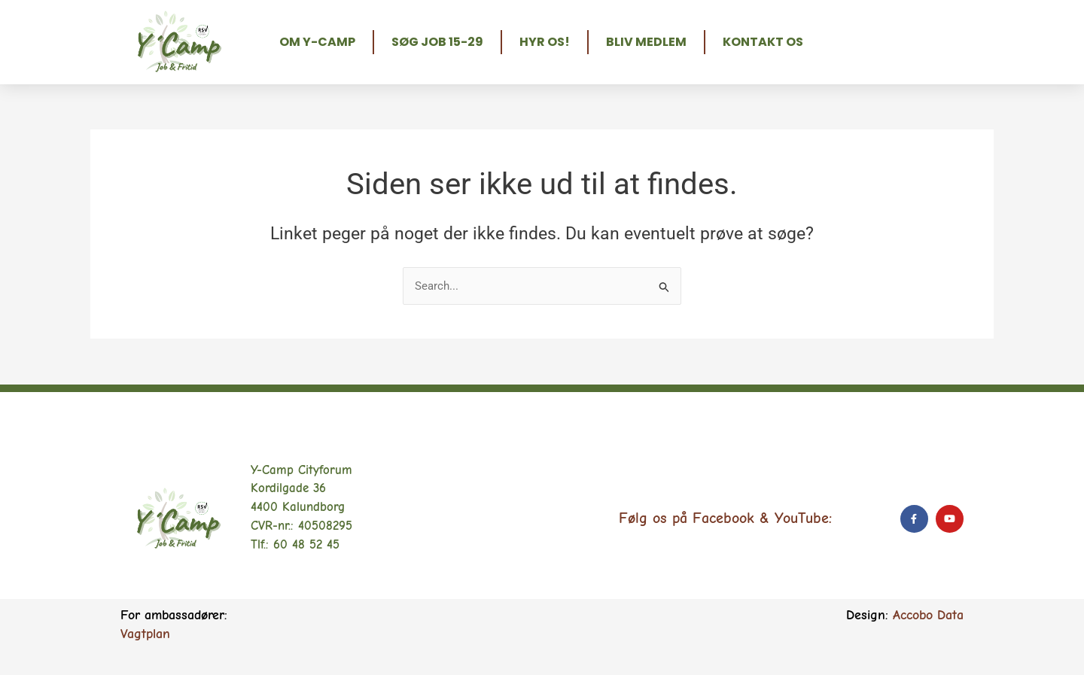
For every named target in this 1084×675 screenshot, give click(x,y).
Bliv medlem (646, 41)
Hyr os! (544, 41)
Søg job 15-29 (437, 41)
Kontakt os (763, 41)
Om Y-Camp (317, 41)
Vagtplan (145, 634)
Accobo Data (928, 615)
